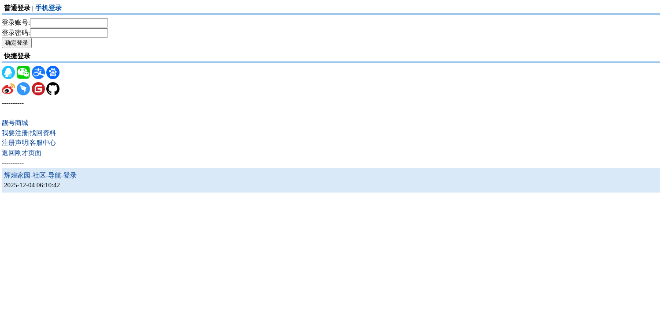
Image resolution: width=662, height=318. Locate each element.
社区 (39, 175)
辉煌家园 (17, 175)
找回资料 (43, 132)
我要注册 (15, 132)
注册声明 (15, 142)
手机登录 (48, 7)
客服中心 (43, 142)
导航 (54, 175)
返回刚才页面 (21, 152)
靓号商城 (15, 122)
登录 (70, 175)
